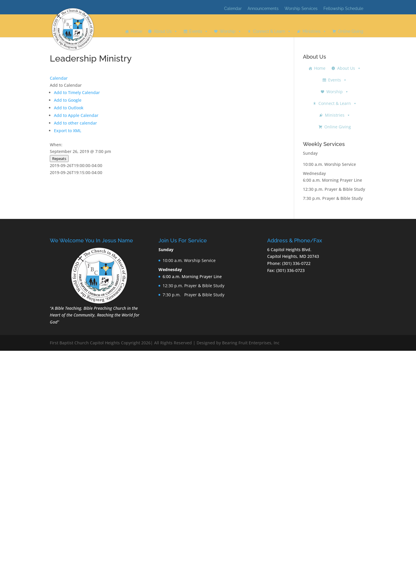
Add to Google (67, 100)
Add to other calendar (75, 123)
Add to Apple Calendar (76, 115)
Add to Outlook (68, 107)
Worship (228, 31)
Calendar (233, 8)
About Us (163, 31)
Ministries (311, 31)
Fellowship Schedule (343, 8)
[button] (66, 85)
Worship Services (301, 8)
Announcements (263, 8)
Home (136, 31)
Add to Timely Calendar (77, 92)
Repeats (59, 158)
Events (195, 31)
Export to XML (67, 130)
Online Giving (350, 31)
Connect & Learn (269, 31)
